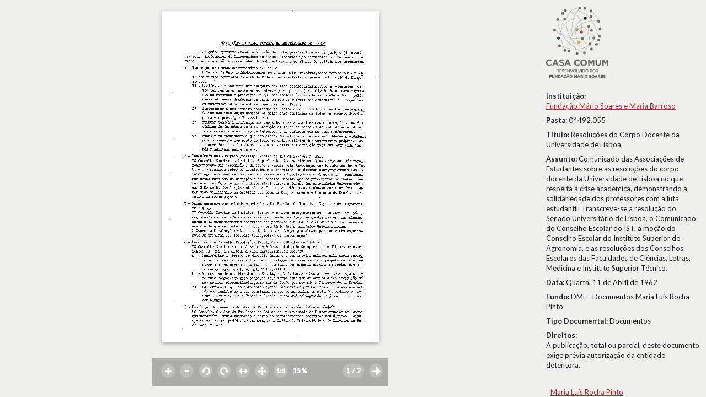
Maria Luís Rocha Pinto (586, 392)
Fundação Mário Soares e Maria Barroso (611, 105)
